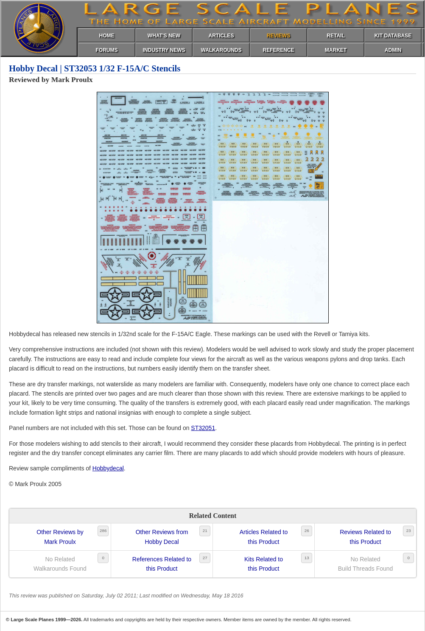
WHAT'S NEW (164, 36)
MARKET (336, 50)
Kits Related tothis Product (263, 564)
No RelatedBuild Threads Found (365, 564)
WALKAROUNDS (221, 50)
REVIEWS (278, 36)
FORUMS (107, 50)
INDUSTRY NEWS (164, 50)
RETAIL (335, 36)
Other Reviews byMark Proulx (59, 537)
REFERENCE (278, 50)
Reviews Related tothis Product (365, 537)
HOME (107, 36)
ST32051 (203, 427)
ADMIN (393, 50)
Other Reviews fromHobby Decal (162, 537)
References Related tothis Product (161, 564)
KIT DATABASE (393, 36)
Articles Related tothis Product (264, 537)
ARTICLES (221, 36)
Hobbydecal (108, 468)
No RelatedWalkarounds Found (60, 564)
